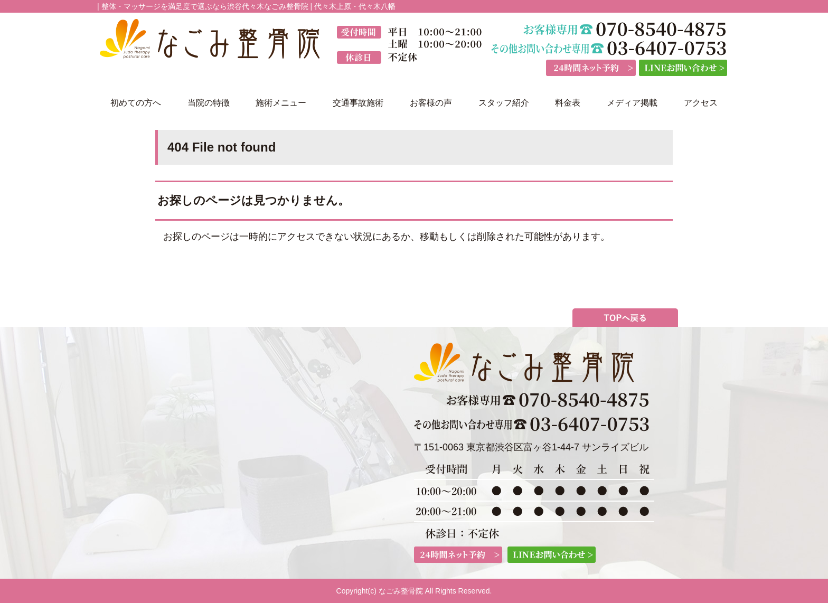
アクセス (701, 102)
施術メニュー (281, 102)
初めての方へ (135, 102)
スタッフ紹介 (503, 102)
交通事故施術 (358, 102)
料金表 (567, 102)
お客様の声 (431, 102)
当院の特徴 (208, 102)
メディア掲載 (632, 102)
